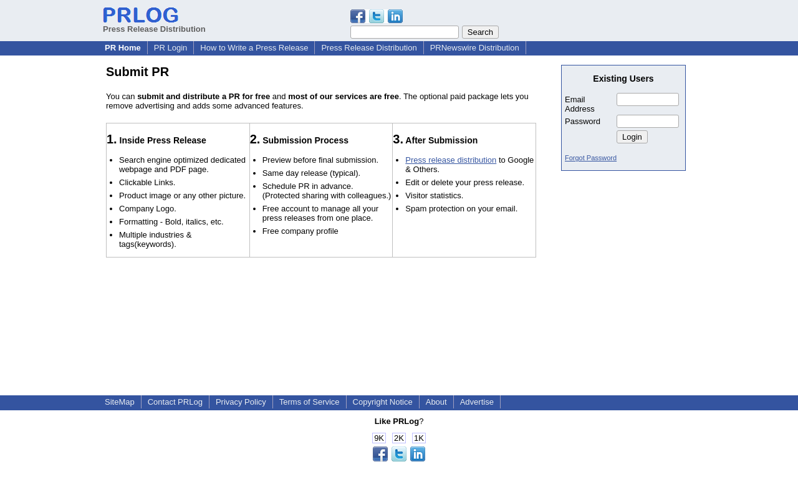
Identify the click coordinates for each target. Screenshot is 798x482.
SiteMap (120, 402)
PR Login (170, 47)
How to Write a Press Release (254, 47)
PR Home (123, 47)
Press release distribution (450, 160)
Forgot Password (591, 157)
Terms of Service (309, 402)
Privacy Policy (241, 402)
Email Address (580, 104)
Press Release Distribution (154, 24)
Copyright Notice (383, 402)
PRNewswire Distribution (474, 47)
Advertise (477, 402)
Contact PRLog (175, 402)
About (436, 402)
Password (582, 121)
